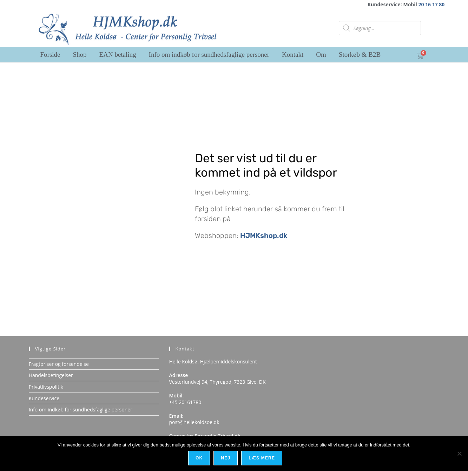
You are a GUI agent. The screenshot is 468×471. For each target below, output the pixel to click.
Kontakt (292, 54)
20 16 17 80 (431, 4)
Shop (80, 54)
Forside (50, 54)
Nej (226, 458)
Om (321, 54)
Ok (199, 458)
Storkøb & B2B (360, 54)
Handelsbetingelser (51, 375)
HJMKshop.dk (263, 235)
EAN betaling (117, 54)
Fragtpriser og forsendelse (59, 364)
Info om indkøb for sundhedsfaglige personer (209, 54)
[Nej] (459, 453)
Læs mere (262, 458)
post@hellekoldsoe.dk (194, 422)
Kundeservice (44, 398)
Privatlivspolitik (46, 386)
